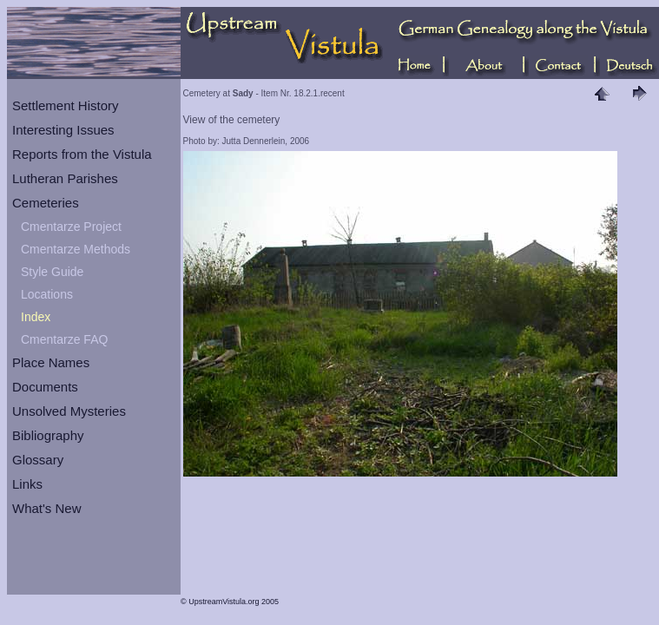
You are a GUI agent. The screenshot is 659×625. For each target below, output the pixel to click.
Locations (47, 294)
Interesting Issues (63, 129)
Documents (45, 386)
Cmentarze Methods (75, 249)
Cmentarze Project (71, 227)
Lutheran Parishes (65, 178)
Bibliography (48, 435)
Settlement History (65, 105)
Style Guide (52, 272)
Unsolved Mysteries (69, 411)
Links (27, 484)
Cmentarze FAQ (64, 339)
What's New (47, 508)
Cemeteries (45, 202)
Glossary (37, 459)
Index (35, 317)
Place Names (50, 362)
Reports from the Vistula (82, 154)
